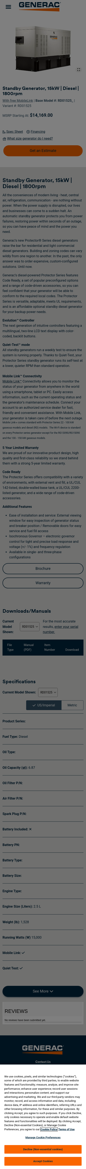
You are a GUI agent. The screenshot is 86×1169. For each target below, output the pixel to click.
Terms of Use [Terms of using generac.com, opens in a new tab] (66, 1129)
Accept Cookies (43, 1161)
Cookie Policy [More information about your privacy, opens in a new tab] (49, 1129)
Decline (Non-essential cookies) (43, 1149)
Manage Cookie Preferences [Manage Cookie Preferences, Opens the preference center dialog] (43, 1137)
